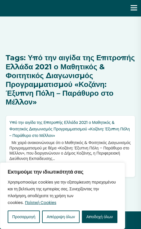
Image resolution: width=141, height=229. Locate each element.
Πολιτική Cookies (40, 202)
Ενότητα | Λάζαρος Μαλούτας (44, 8)
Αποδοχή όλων (99, 217)
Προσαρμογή (23, 217)
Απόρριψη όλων (61, 217)
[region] (62, 196)
